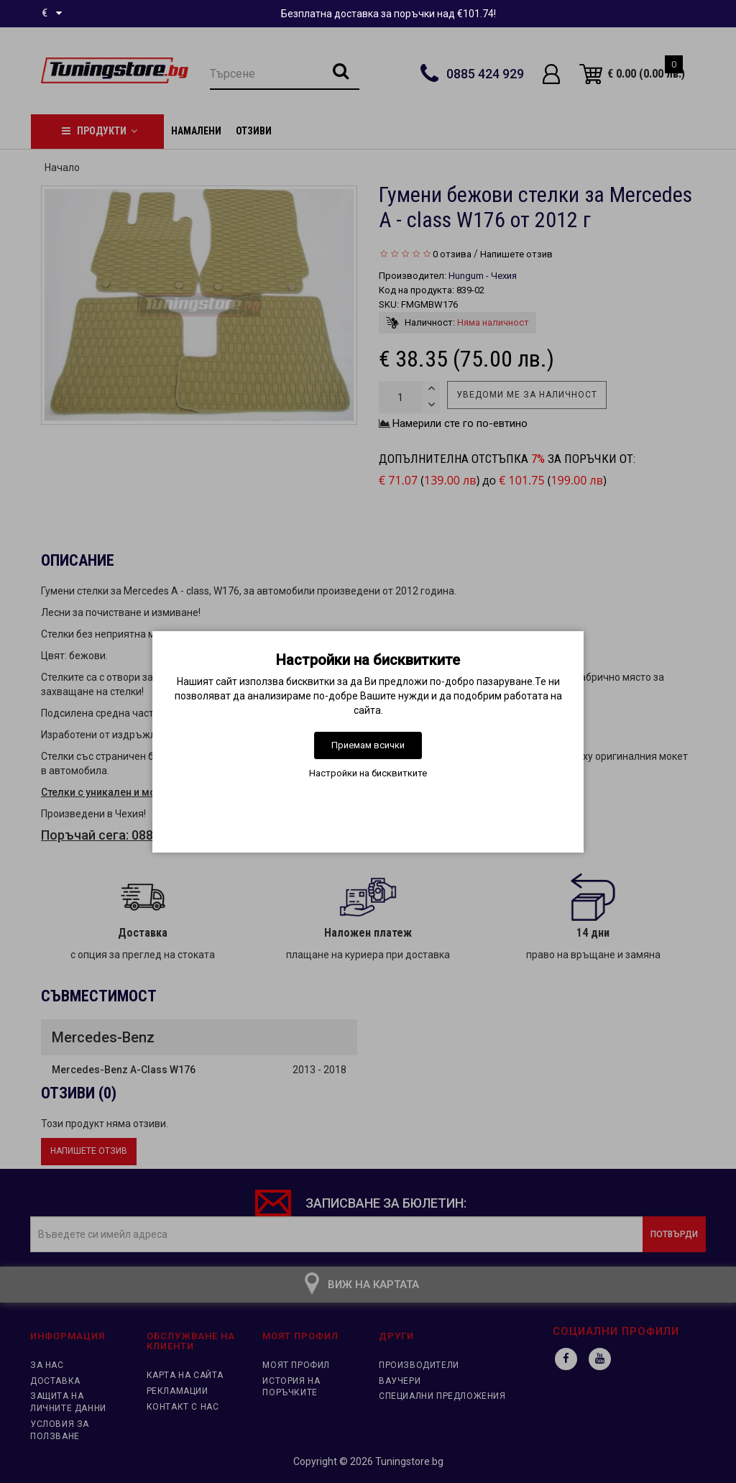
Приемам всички (368, 745)
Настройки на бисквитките (368, 773)
